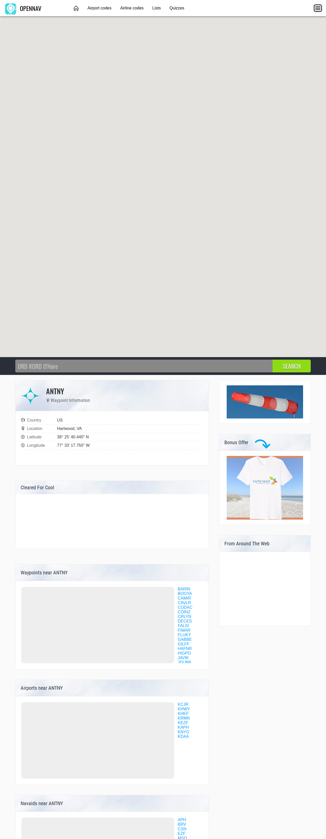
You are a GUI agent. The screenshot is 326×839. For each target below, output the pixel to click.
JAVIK (183, 658)
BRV (182, 824)
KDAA (183, 736)
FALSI (183, 626)
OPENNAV (23, 8)
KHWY (184, 709)
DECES (185, 621)
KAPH (183, 727)
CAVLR (184, 603)
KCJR (183, 704)
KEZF (183, 723)
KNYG (183, 732)
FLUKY (184, 635)
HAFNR (185, 648)
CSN (182, 829)
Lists (156, 8)
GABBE (185, 639)
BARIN (184, 589)
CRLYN (184, 616)
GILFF (183, 644)
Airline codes (132, 8)
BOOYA (185, 593)
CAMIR (184, 598)
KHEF (183, 713)
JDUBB (184, 662)
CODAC (185, 607)
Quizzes (177, 8)
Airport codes (99, 8)
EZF (181, 833)
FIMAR (184, 630)
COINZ (184, 612)
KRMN (184, 718)
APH (182, 820)
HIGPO (184, 653)
